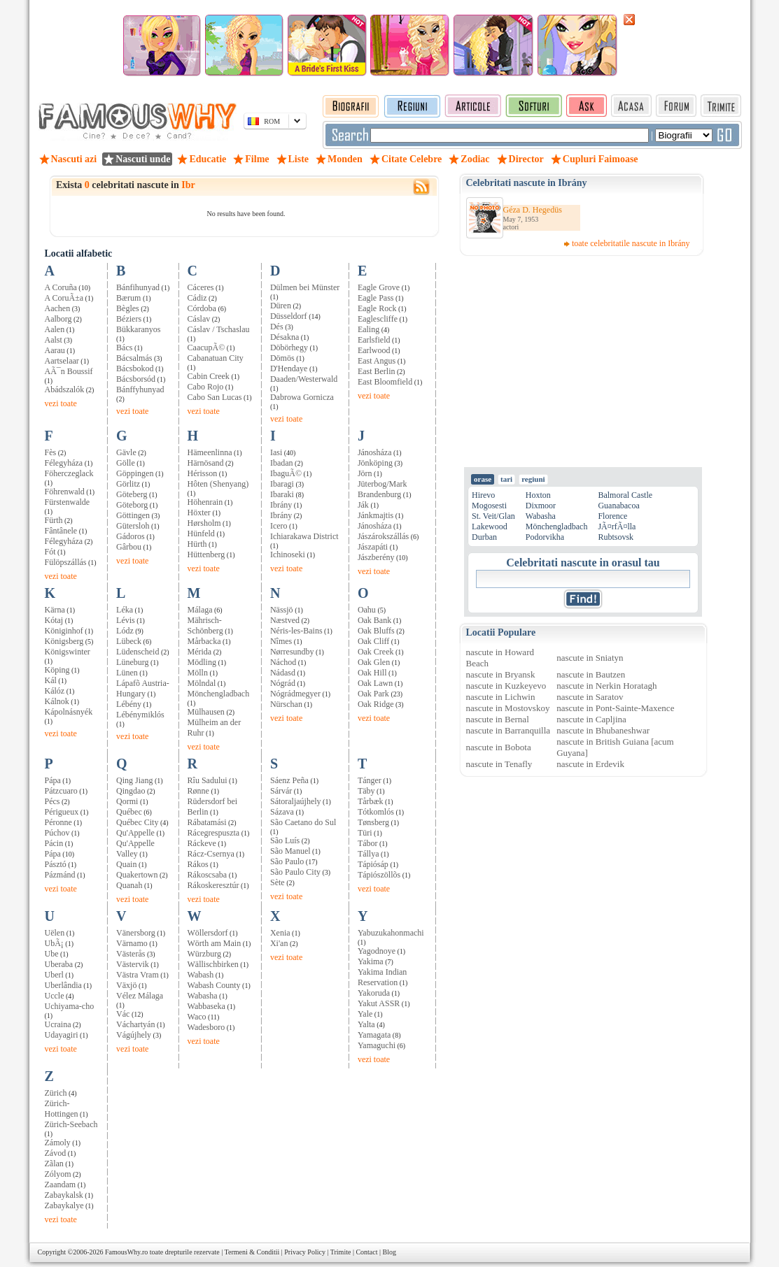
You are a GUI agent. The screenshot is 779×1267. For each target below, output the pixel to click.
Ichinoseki (287, 554)
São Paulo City (295, 872)
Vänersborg (135, 933)
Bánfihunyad (138, 287)
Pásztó (55, 864)
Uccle (54, 996)
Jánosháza (375, 452)
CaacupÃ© (206, 347)
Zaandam (60, 1184)
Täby (366, 791)
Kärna (55, 610)
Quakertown (136, 875)
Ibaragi (282, 484)
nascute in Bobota (498, 747)
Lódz (125, 631)
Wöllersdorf (208, 933)
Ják (363, 505)
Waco (197, 1017)
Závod (55, 1153)
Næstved (285, 620)
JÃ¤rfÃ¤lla (617, 526)
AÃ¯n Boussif (69, 371)
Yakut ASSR (379, 1003)
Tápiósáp (373, 864)
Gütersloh (132, 526)
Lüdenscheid (137, 652)
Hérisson (203, 473)
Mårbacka (204, 641)
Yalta (366, 1024)
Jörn (365, 473)
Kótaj (54, 620)
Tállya (368, 854)
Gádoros (130, 536)
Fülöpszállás (66, 562)
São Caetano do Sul (303, 822)
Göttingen (133, 515)
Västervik (132, 964)
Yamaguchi (376, 1045)
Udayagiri (61, 1035)
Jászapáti (373, 547)
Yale (365, 1014)
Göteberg (131, 494)
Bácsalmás (134, 358)
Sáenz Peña (289, 780)
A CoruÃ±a (64, 298)
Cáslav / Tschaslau (219, 329)
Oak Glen (374, 662)
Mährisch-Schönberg (205, 625)
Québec (129, 812)
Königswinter (67, 652)
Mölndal (202, 683)
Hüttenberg (206, 554)
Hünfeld (201, 533)
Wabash (201, 975)
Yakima (371, 961)
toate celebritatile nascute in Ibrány (631, 243)
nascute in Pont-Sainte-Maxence (615, 708)
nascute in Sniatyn (589, 657)
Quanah (129, 885)
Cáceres (201, 287)
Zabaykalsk (64, 1195)
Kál (51, 680)
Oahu (367, 610)
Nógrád (282, 683)
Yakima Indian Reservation (382, 977)
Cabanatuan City (216, 358)
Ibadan (281, 463)
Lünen (127, 673)
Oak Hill (372, 673)
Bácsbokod (134, 368)
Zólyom (58, 1174)
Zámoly (58, 1142)
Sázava (282, 812)
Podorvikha (545, 537)
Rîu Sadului (207, 780)
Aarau (55, 350)
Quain (126, 864)
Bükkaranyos (138, 329)
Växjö (126, 985)
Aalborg (58, 319)
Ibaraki (282, 494)
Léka (124, 610)
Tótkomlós (376, 812)
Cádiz (197, 298)
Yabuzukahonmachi (391, 933)
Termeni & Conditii (252, 1252)
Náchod (283, 662)
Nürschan (286, 704)
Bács (124, 347)
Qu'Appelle (135, 833)
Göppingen (134, 473)
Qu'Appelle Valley (135, 848)
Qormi (127, 801)
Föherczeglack (69, 473)
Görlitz (128, 484)
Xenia (280, 933)
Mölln (198, 673)
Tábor (368, 843)
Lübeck (128, 641)
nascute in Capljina (591, 719)
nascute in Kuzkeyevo (506, 685)
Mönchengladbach (219, 694)
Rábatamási (207, 822)
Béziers (128, 319)
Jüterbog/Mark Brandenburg (382, 489)
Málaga (200, 610)
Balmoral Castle (625, 495)
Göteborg (132, 505)
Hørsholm (204, 523)
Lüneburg (132, 662)
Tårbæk (371, 801)
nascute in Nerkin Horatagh (606, 685)
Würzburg (204, 954)
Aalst (53, 340)
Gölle (125, 463)
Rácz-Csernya (211, 854)
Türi (365, 833)
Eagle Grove (379, 287)
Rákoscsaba (207, 875)
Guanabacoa (618, 505)
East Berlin (376, 371)
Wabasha (203, 996)
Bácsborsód (135, 379)
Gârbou (128, 547)
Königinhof (64, 631)
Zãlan (54, 1163)
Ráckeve (202, 843)
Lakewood (489, 526)
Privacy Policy (304, 1252)
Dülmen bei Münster (304, 287)
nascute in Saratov (589, 697)
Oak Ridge (376, 704)
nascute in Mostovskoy (508, 708)
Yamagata (374, 1035)
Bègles (127, 308)
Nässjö (281, 610)
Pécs (52, 801)
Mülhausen (206, 712)
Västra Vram (137, 975)
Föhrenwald (65, 491)
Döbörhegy (289, 347)
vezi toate (61, 403)
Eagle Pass (376, 298)
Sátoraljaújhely (295, 801)
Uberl (54, 975)
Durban (484, 537)
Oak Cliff (373, 641)
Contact (366, 1252)
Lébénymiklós (140, 715)
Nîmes (281, 641)
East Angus (376, 361)
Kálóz (55, 691)
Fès (51, 452)
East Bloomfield (385, 382)
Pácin (54, 843)
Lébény (128, 704)
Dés (276, 326)
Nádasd (282, 673)
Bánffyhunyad (140, 389)
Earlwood (374, 350)
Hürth (197, 544)
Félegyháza (64, 463)
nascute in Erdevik (590, 764)
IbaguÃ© (286, 473)
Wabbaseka (206, 1006)
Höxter (199, 512)
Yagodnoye (376, 951)
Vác (122, 1014)
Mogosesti (489, 505)
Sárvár (281, 791)
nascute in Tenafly (499, 764)
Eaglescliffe (378, 319)
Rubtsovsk (615, 537)
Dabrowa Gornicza (302, 397)
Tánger (369, 780)
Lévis (125, 620)
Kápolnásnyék (69, 712)
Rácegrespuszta (214, 833)
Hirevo (483, 495)
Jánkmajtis (375, 515)
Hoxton (538, 495)
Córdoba (202, 308)
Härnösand (206, 463)
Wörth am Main (214, 943)
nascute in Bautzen (590, 674)
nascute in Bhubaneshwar (603, 730)
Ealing (368, 329)
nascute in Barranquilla (508, 730)
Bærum (128, 298)
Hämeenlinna (210, 452)
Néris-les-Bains (296, 631)
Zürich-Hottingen (61, 1108)
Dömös (282, 358)
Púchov (57, 833)
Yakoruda (374, 993)
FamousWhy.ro (126, 1252)
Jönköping (375, 463)
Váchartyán (135, 1024)
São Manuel (290, 851)
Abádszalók (65, 389)
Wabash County (214, 985)
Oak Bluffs (376, 631)
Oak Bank (374, 620)
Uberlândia (63, 985)
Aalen (55, 329)
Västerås (130, 954)
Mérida (200, 652)
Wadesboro (206, 1027)
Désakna (284, 337)
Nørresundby (292, 652)
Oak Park (373, 694)
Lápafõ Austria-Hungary (142, 688)
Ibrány (281, 505)
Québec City (137, 822)
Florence (612, 516)
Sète (277, 882)
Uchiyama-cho (69, 1006)
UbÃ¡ (54, 943)
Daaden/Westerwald (303, 379)
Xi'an (279, 943)
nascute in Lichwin (500, 697)
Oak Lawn (375, 683)
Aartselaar (62, 361)
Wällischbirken (213, 964)
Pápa (53, 780)
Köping (57, 670)
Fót (50, 552)
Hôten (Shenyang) (218, 484)
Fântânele (61, 531)
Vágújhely (133, 1035)
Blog (389, 1252)
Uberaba (59, 964)
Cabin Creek (209, 376)
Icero (279, 526)
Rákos (198, 864)
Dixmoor (541, 505)
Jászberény (376, 557)
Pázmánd (60, 875)
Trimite (340, 1252)
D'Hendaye (288, 368)
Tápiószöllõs (379, 875)
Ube (52, 954)
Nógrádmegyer (295, 694)
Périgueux (62, 812)
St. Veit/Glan (493, 516)
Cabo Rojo (206, 387)
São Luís (285, 840)
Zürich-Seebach (71, 1124)
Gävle (126, 452)
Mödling (202, 662)
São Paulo (287, 861)
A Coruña (61, 287)
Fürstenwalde (67, 502)
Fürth (54, 520)
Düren (280, 305)
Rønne (198, 791)
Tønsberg (373, 822)
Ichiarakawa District (304, 536)
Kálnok (57, 701)
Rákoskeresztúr (213, 885)
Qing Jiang (134, 780)
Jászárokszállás (383, 536)
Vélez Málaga (139, 996)
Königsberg (64, 641)
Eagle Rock (377, 308)
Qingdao (130, 791)
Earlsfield (374, 340)
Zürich (56, 1093)
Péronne (58, 822)
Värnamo (132, 943)
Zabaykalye (64, 1205)
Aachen (58, 308)
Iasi (276, 452)
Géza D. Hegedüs (532, 210)
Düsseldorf (288, 316)
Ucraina (58, 1024)
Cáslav (199, 319)
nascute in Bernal (497, 719)
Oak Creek (376, 652)
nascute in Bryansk (500, 674)
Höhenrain (205, 502)
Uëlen (55, 933)
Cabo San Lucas (215, 397)
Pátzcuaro (61, 791)
